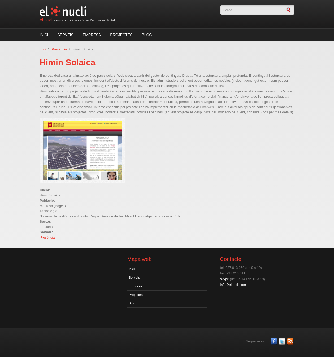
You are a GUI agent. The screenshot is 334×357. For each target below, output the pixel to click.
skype (224, 279)
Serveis (65, 35)
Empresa (92, 35)
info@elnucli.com (233, 285)
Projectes (121, 35)
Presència (59, 49)
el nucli (47, 20)
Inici (44, 35)
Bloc (147, 35)
